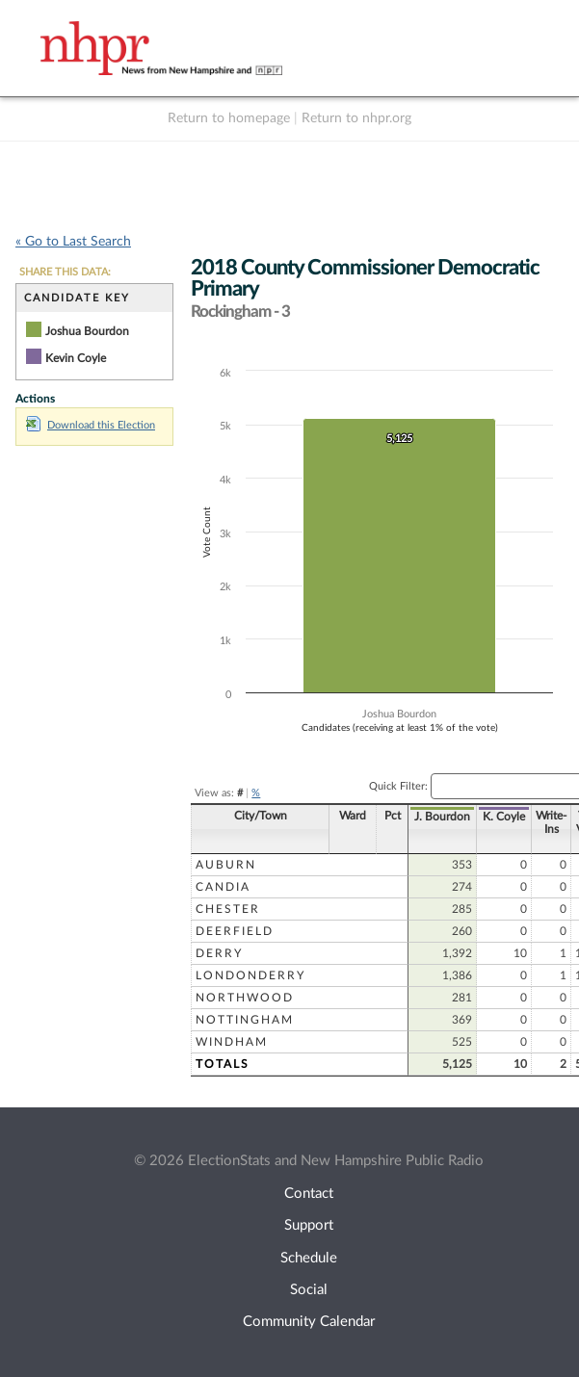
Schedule (308, 1258)
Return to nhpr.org (356, 118)
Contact (308, 1193)
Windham (232, 1042)
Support (308, 1225)
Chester (228, 909)
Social (309, 1290)
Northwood (245, 997)
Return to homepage (229, 118)
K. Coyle (457, 816)
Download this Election (90, 425)
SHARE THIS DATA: (65, 272)
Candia (223, 887)
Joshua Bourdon (87, 331)
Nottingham (245, 1020)
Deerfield (235, 931)
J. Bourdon (396, 816)
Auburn (226, 864)
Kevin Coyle (75, 358)
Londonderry (250, 975)
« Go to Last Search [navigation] (73, 241)
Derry (219, 953)
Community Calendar (309, 1321)
